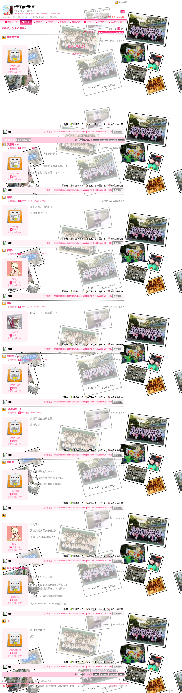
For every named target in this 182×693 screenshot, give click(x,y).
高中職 (25, 17)
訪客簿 (100, 22)
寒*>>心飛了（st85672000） (34, 201)
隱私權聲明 (63, 686)
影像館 (61, 22)
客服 (72, 686)
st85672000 (14, 66)
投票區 (50, 22)
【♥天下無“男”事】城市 (38, 17)
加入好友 (18, 72)
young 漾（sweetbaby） (32, 412)
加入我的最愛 (41, 14)
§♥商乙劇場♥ (19, 28)
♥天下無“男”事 (24, 7)
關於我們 (20, 686)
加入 (157, 690)
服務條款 (40, 686)
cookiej (15, 226)
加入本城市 (18, 14)
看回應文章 (89, 32)
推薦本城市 (29, 14)
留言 (10, 72)
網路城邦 (122, 2)
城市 (9, 17)
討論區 (26, 22)
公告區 (88, 22)
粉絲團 (15, 690)
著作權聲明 (51, 686)
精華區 (38, 22)
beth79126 (14, 491)
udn (4, 17)
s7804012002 (15, 650)
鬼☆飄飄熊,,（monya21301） (34, 359)
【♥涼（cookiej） (29, 148)
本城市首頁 (11, 22)
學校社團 (16, 17)
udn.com (123, 686)
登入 (151, 690)
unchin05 (15, 597)
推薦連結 (75, 22)
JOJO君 (14, 332)
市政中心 (115, 22)
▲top (125, 681)
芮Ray (22, 11)
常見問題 (30, 686)
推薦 (121, 40)
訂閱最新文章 (54, 14)
